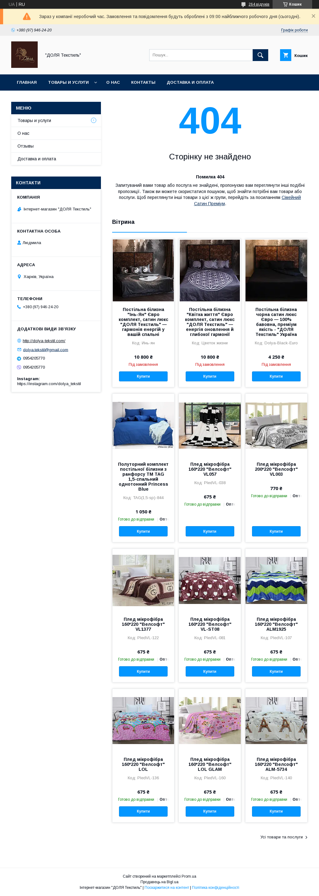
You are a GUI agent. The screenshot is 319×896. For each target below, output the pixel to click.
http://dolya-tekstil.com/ (44, 340)
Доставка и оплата (190, 82)
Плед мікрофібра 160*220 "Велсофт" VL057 (209, 469)
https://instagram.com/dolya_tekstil (49, 383)
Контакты (143, 82)
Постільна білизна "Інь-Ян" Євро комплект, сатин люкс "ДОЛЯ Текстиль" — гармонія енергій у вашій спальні (143, 322)
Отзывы (25, 146)
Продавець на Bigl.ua (159, 882)
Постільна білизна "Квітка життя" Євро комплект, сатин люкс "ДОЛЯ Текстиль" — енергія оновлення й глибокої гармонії (210, 322)
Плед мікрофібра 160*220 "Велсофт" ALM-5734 (276, 764)
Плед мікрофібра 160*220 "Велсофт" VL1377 (143, 624)
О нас (113, 82)
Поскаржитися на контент (167, 887)
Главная (27, 82)
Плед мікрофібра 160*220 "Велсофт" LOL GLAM (209, 764)
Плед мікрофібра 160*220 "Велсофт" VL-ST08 (209, 624)
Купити (143, 376)
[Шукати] (260, 55)
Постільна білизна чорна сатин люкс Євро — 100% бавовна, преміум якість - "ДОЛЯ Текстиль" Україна (276, 322)
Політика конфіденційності (215, 887)
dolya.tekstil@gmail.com (45, 349)
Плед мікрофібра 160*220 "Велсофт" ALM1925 (276, 624)
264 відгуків (259, 4)
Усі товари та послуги (281, 837)
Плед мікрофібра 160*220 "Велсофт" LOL (143, 764)
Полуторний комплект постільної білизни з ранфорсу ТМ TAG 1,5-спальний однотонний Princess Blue (143, 477)
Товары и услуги (68, 82)
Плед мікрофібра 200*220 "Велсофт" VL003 (276, 469)
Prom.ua (189, 876)
